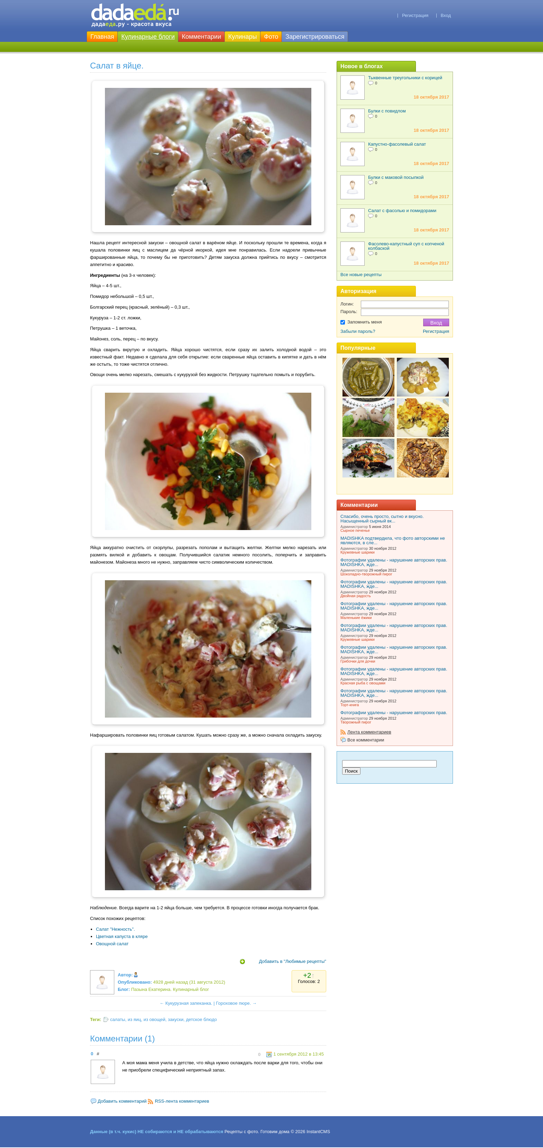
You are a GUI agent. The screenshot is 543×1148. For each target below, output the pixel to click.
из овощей (155, 1019)
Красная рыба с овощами (362, 683)
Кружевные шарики (357, 552)
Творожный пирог (355, 722)
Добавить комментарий (122, 1101)
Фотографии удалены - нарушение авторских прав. (393, 712)
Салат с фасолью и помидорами (402, 210)
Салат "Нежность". (115, 929)
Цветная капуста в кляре (122, 936)
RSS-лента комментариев (182, 1101)
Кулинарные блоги (148, 36)
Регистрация (415, 15)
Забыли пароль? (357, 331)
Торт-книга (349, 705)
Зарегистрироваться (314, 36)
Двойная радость (355, 596)
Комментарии (201, 36)
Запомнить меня (364, 322)
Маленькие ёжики (356, 618)
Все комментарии (365, 739)
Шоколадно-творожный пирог (366, 574)
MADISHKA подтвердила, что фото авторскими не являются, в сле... (392, 540)
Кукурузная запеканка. (188, 1003)
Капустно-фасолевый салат (397, 144)
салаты (117, 1019)
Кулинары (242, 36)
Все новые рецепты (361, 274)
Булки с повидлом (387, 110)
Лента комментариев (369, 732)
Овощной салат (112, 943)
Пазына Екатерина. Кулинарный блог (170, 989)
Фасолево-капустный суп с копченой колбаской (406, 246)
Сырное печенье (355, 530)
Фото (271, 36)
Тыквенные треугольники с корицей (405, 77)
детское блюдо (201, 1019)
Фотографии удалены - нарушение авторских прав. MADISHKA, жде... (393, 562)
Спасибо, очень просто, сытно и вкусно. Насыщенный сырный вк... (382, 518)
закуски (176, 1019)
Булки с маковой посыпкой (396, 177)
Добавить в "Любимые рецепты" (292, 961)
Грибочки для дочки (357, 661)
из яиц (134, 1019)
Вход (446, 15)
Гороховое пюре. (233, 1003)
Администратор (354, 527)
